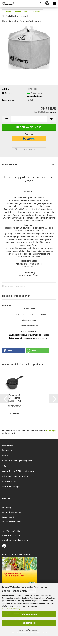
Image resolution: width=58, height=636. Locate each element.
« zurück (17, 12)
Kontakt (5, 455)
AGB (4, 466)
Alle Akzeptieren (29, 614)
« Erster (7, 12)
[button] (6, 119)
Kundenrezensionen (13, 286)
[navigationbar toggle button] (54, 3)
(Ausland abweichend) (35, 96)
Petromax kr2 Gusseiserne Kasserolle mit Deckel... (14, 398)
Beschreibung (10, 164)
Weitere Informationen (29, 630)
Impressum (7, 450)
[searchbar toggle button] (40, 3)
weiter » (27, 12)
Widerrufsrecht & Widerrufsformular (18, 471)
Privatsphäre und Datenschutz (15, 476)
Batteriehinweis (9, 482)
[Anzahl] (29, 119)
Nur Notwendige (29, 623)
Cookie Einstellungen (11, 486)
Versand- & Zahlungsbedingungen (17, 461)
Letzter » (37, 12)
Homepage (50, 430)
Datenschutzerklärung (11, 608)
